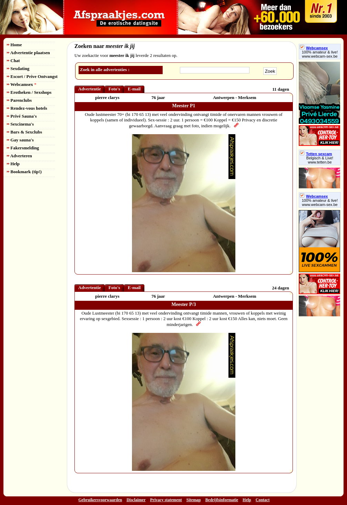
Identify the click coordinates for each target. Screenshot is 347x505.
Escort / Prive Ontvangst (32, 76)
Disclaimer (135, 499)
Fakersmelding (23, 147)
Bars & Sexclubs (24, 132)
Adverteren (19, 155)
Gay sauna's (20, 139)
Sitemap (193, 499)
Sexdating (18, 68)
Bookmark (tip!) (24, 171)
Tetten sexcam (316, 154)
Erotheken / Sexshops (29, 92)
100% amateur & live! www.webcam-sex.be (320, 54)
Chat (13, 60)
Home (14, 44)
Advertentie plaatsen (28, 52)
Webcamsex (21, 84)
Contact (263, 499)
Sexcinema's (20, 124)
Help (13, 163)
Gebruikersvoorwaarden (100, 499)
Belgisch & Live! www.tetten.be (319, 160)
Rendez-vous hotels (27, 108)
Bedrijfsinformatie (221, 499)
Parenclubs (19, 100)
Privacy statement (166, 499)
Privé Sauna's (22, 116)
